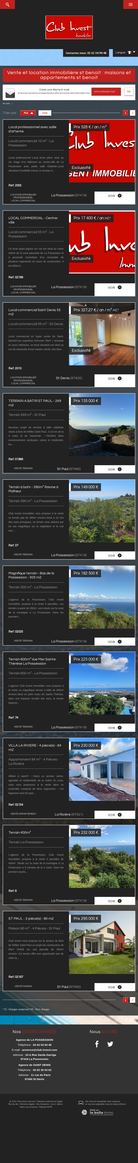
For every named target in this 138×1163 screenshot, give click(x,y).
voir (115, 196)
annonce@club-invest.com (39, 1049)
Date (45, 112)
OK (129, 91)
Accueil (6, 103)
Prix (28, 112)
